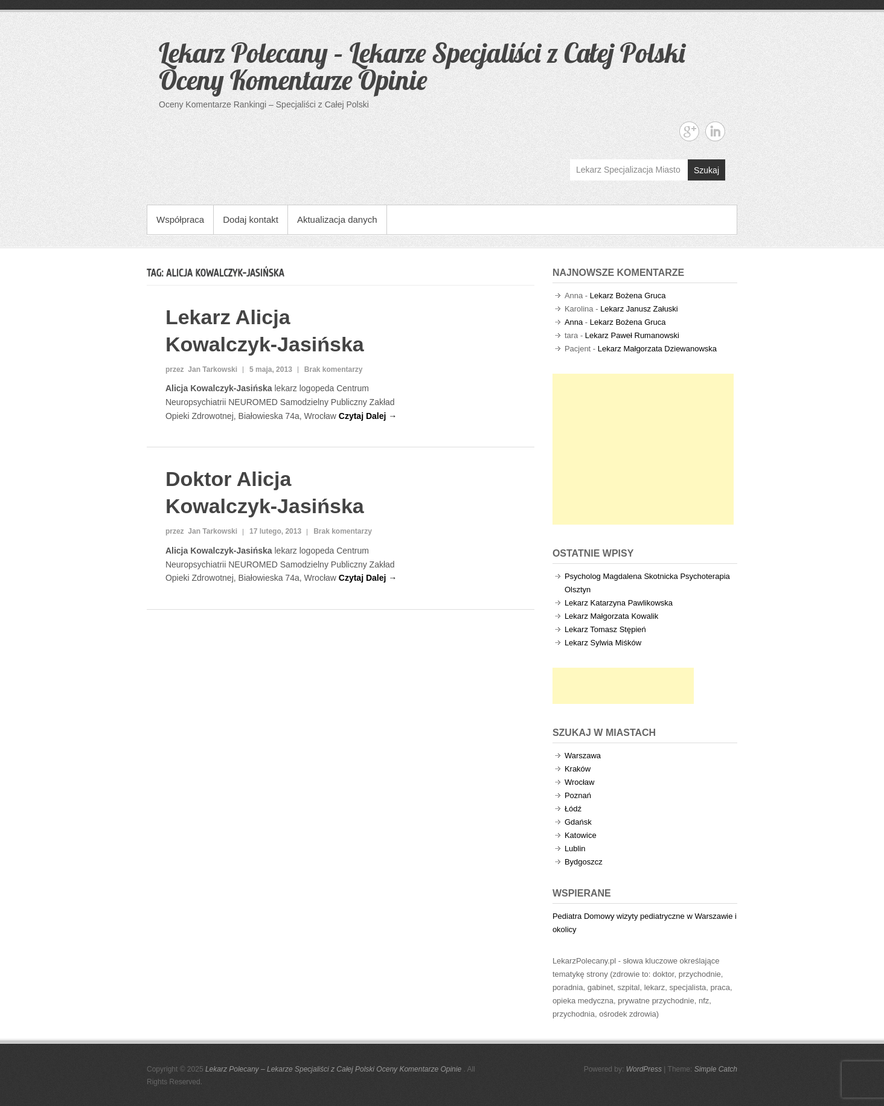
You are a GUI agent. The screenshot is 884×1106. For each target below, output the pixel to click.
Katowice (581, 835)
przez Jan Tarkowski (201, 369)
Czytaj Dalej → (368, 416)
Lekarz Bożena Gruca (628, 295)
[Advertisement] (643, 449)
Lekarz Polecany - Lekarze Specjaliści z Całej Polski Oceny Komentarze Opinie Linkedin (715, 131)
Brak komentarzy (333, 369)
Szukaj (706, 170)
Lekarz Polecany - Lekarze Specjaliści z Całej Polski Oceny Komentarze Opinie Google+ (689, 131)
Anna (574, 322)
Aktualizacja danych (337, 219)
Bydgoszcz (584, 861)
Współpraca (180, 219)
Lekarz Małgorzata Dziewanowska (657, 348)
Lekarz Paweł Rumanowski (632, 335)
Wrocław (580, 782)
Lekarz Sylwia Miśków (603, 642)
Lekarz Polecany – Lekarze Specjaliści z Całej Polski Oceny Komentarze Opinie (422, 66)
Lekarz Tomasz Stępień (605, 629)
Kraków (578, 768)
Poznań (578, 795)
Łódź (573, 808)
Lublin (575, 848)
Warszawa (583, 755)
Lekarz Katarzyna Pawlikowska (619, 602)
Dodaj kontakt (250, 219)
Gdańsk (578, 821)
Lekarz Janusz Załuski (639, 308)
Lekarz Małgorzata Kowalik (611, 616)
